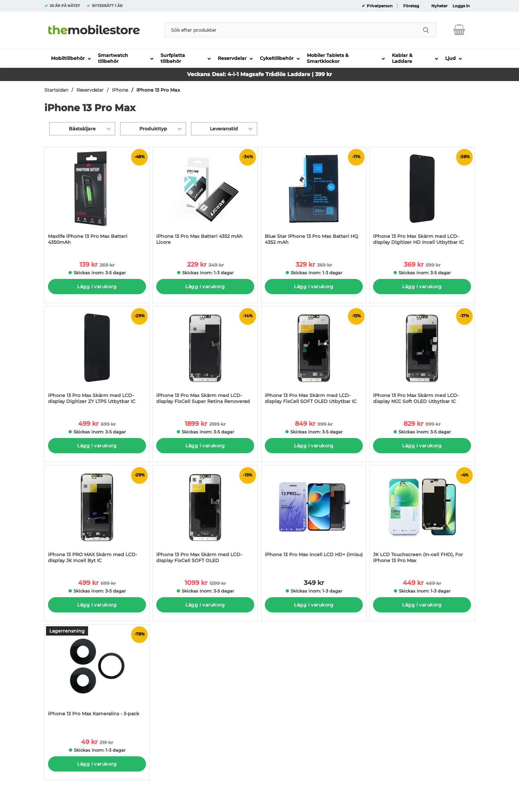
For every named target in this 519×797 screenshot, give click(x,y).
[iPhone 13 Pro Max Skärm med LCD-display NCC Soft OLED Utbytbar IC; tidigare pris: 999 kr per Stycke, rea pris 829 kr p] (422, 358)
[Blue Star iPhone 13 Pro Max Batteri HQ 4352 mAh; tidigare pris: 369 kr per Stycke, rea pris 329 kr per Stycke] (313, 199)
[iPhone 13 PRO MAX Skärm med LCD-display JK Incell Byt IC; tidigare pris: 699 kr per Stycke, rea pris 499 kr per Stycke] (97, 517)
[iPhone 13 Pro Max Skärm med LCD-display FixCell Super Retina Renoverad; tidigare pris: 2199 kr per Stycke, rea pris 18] (205, 358)
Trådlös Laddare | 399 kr (298, 74)
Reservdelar (90, 90)
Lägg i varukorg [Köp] (97, 286)
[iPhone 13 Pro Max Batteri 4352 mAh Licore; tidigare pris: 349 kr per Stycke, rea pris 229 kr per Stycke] (205, 199)
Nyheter (439, 6)
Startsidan (56, 90)
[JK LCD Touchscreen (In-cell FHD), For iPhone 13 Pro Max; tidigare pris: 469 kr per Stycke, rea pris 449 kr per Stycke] (422, 517)
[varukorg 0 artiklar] (459, 30)
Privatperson (379, 6)
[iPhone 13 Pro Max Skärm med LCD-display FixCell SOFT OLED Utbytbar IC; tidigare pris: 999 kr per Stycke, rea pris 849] (313, 358)
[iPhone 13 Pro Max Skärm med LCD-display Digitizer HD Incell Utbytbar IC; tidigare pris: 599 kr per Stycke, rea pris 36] (422, 199)
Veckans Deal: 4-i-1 (213, 74)
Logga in (461, 6)
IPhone (120, 90)
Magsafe (252, 74)
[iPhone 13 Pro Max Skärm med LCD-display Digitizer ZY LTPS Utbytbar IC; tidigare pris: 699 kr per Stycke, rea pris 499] (97, 358)
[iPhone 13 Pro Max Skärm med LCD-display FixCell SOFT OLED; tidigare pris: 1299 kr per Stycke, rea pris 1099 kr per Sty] (205, 517)
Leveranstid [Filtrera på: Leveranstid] (224, 129)
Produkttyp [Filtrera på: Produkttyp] (153, 129)
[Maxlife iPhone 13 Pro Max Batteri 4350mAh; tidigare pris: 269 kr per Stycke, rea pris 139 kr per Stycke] (97, 199)
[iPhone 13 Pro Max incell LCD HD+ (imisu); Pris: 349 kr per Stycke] (313, 517)
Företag (411, 6)
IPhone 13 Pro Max (158, 90)
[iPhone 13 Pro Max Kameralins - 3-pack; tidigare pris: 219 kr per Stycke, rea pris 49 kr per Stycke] (97, 677)
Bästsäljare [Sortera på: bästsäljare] (82, 129)
